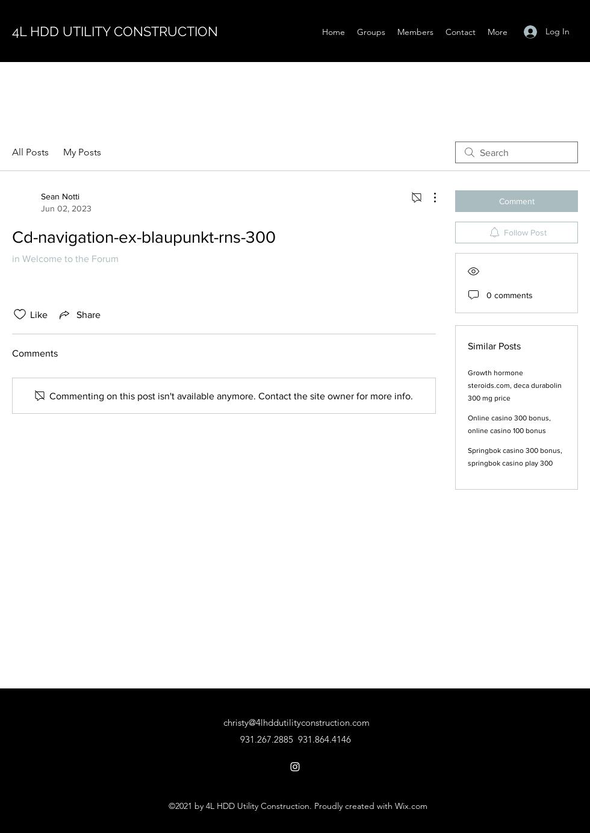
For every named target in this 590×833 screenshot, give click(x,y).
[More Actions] (428, 197)
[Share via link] (79, 314)
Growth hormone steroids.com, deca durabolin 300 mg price (515, 385)
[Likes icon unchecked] (20, 314)
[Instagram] (295, 767)
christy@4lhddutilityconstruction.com (296, 722)
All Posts (30, 152)
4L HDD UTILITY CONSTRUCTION (115, 31)
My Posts (82, 152)
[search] (516, 152)
